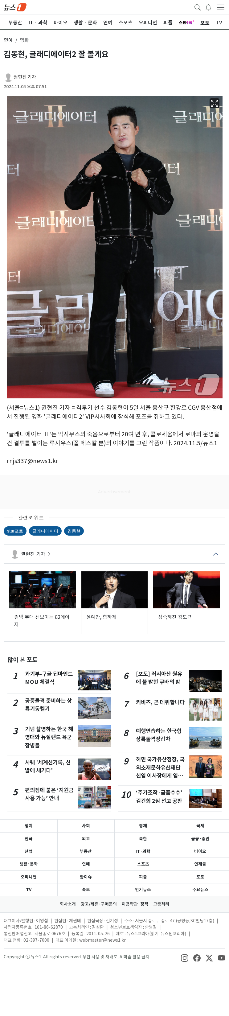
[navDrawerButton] (220, 7)
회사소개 (68, 904)
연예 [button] (8, 40)
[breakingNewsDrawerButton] (208, 6)
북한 (143, 838)
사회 (86, 826)
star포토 (15, 531)
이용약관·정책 (135, 904)
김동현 (73, 531)
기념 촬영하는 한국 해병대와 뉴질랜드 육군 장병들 (49, 737)
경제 (143, 826)
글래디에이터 (45, 531)
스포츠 (143, 864)
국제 (200, 826)
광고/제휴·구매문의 (99, 904)
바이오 (200, 851)
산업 (29, 851)
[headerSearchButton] (197, 6)
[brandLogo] (15, 6)
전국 (29, 838)
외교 (86, 838)
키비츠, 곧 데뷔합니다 (160, 702)
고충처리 (161, 904)
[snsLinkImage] (184, 957)
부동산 (86, 851)
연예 (86, 864)
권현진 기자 (25, 77)
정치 (29, 826)
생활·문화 (28, 864)
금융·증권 (200, 838)
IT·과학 (143, 851)
